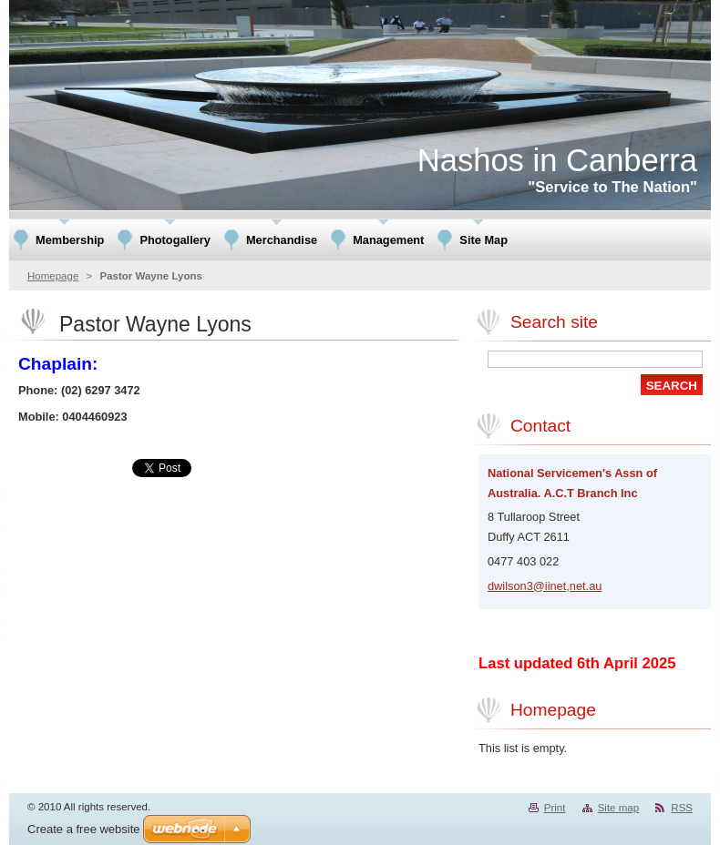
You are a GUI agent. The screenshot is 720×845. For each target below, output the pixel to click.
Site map (618, 807)
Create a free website (83, 829)
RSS (682, 807)
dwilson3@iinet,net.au (545, 586)
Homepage (52, 275)
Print (555, 807)
